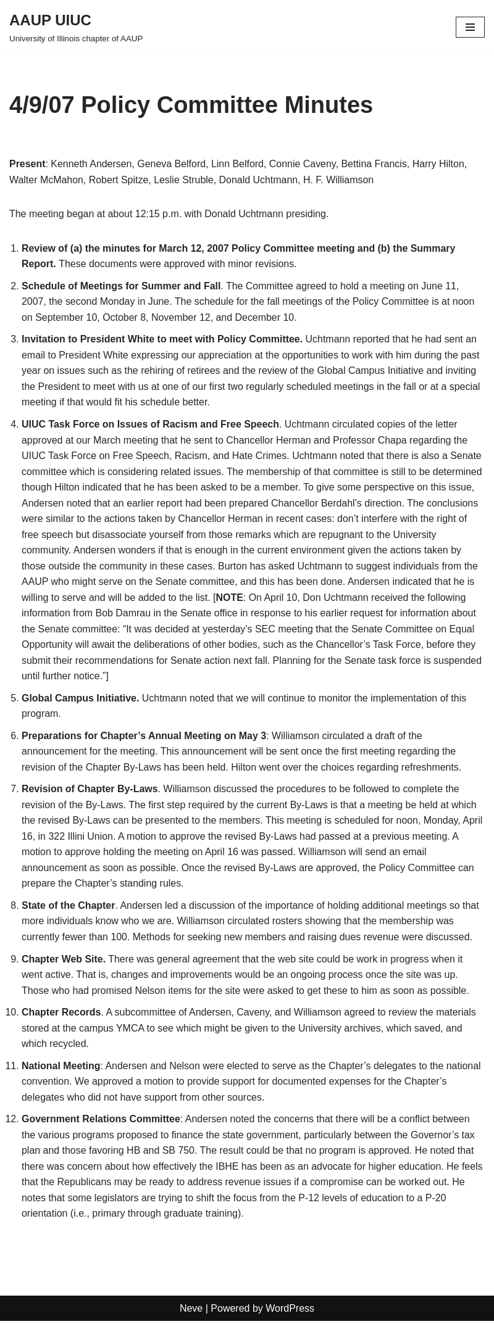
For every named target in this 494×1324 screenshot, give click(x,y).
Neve (191, 1311)
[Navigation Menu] (470, 27)
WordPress (290, 1311)
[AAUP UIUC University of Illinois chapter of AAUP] (76, 27)
